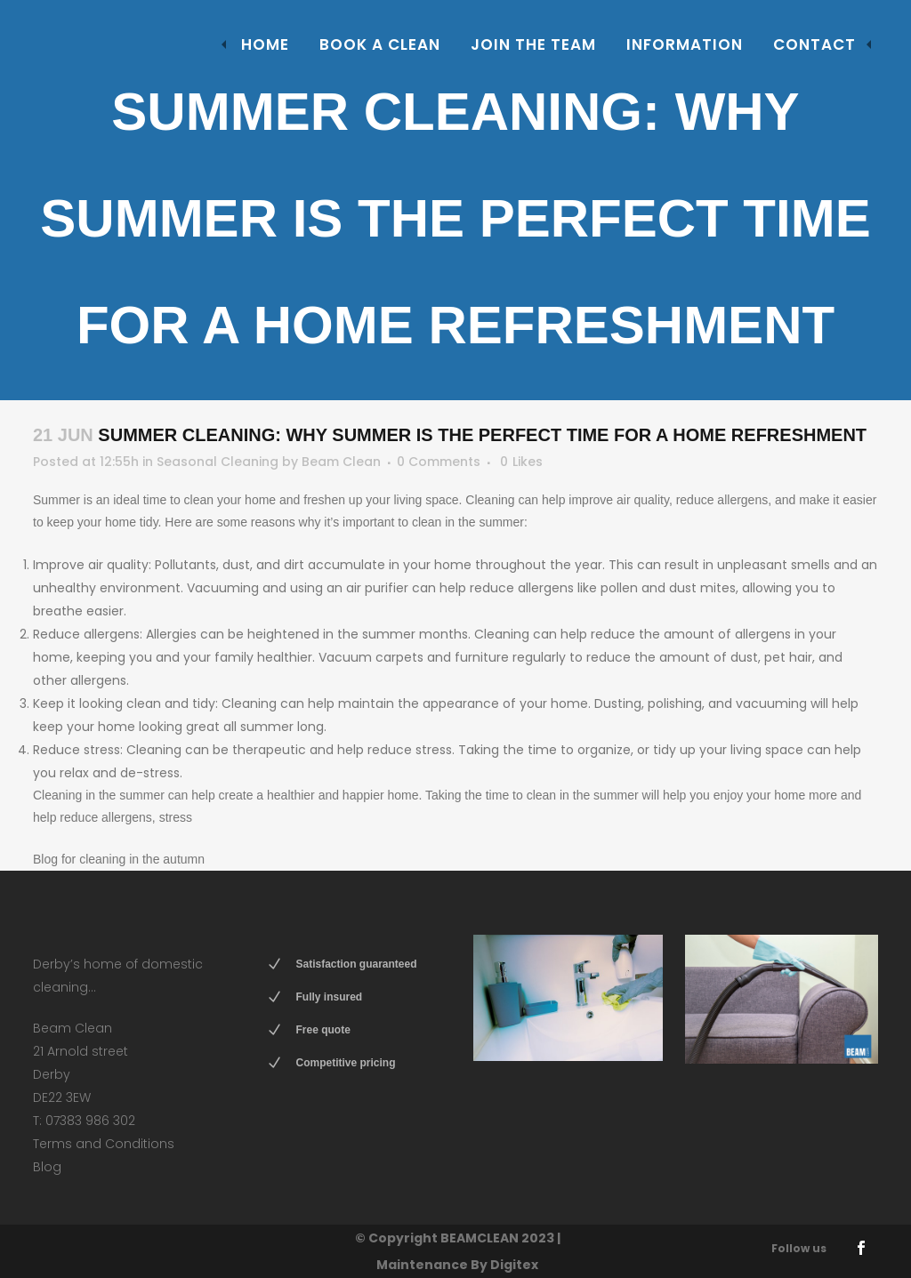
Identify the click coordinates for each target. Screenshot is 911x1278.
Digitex (514, 1265)
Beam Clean (341, 461)
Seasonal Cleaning (217, 461)
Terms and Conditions (103, 1144)
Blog (47, 1167)
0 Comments (438, 461)
